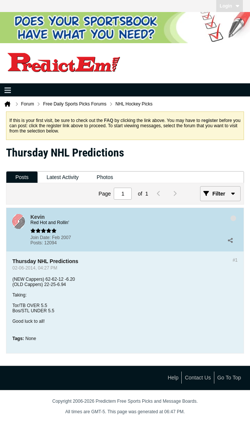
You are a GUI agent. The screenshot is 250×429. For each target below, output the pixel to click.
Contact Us (198, 378)
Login (229, 6)
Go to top (229, 378)
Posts (22, 177)
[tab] (22, 177)
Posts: (36, 242)
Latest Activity (63, 177)
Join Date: (40, 237)
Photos (105, 177)
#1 (235, 260)
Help (173, 378)
